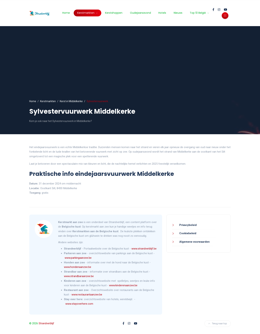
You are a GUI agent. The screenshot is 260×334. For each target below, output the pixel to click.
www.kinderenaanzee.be (123, 285)
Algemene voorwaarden (194, 241)
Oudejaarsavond (140, 13)
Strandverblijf (46, 323)
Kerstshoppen (113, 13)
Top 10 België (198, 13)
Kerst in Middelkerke (71, 101)
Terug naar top (217, 323)
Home (66, 13)
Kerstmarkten (86, 13)
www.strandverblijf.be (144, 248)
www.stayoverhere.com (79, 303)
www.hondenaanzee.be (77, 267)
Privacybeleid (188, 225)
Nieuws (178, 13)
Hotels (162, 13)
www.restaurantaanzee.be (87, 294)
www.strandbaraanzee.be (79, 276)
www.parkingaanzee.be (78, 257)
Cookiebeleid (187, 233)
